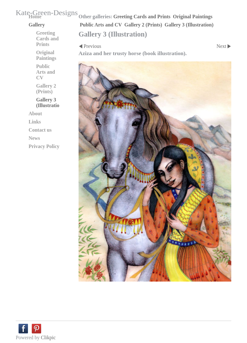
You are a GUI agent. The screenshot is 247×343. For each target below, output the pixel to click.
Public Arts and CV (101, 24)
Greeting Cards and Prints (141, 16)
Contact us (40, 130)
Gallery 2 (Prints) (143, 24)
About (35, 113)
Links (35, 121)
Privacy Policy (44, 146)
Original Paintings (192, 16)
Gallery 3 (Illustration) (189, 24)
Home (35, 16)
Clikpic (48, 337)
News (34, 138)
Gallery (37, 24)
